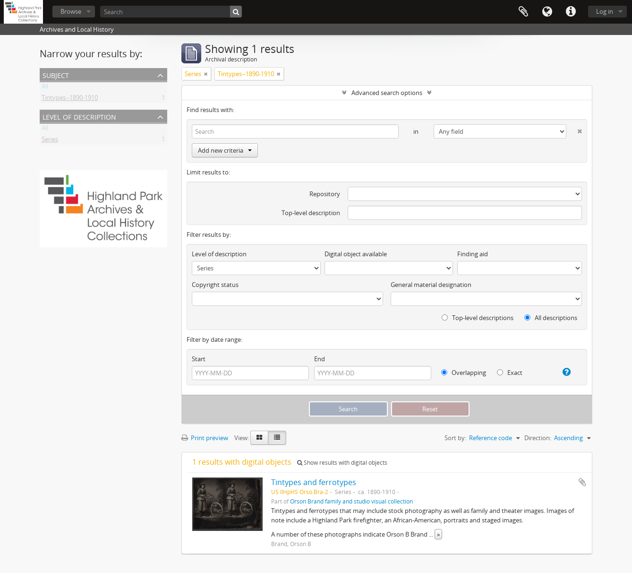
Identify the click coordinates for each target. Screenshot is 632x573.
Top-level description (311, 212)
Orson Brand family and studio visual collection (351, 501)
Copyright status (215, 284)
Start (198, 359)
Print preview (204, 438)
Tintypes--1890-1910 (70, 99)
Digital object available (356, 254)
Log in (604, 11)
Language (547, 12)
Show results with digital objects (342, 463)
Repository (324, 194)
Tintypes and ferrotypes (313, 482)
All (45, 88)
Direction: (537, 438)
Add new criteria (225, 150)
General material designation (431, 284)
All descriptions (550, 317)
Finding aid (472, 254)
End (319, 359)
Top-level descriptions (477, 317)
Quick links (570, 12)
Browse (70, 11)
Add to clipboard (582, 482)
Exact (509, 372)
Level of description (79, 116)
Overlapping (463, 372)
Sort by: (455, 438)
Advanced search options (386, 92)
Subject (56, 74)
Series (50, 141)
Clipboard (523, 12)
